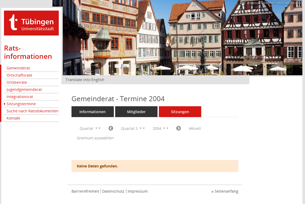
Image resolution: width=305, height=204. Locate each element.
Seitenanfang (226, 191)
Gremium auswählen (95, 137)
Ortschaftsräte (19, 75)
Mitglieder (136, 111)
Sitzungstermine (21, 103)
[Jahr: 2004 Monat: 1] (111, 128)
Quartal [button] (88, 128)
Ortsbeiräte (17, 82)
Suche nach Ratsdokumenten (33, 110)
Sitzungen (180, 111)
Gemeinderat (18, 67)
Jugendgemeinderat (24, 89)
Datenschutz (113, 191)
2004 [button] (159, 128)
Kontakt (13, 118)
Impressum (138, 191)
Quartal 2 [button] (131, 128)
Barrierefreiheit (85, 191)
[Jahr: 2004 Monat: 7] (178, 128)
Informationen (92, 111)
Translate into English (85, 79)
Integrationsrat (20, 96)
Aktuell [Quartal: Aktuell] (195, 128)
